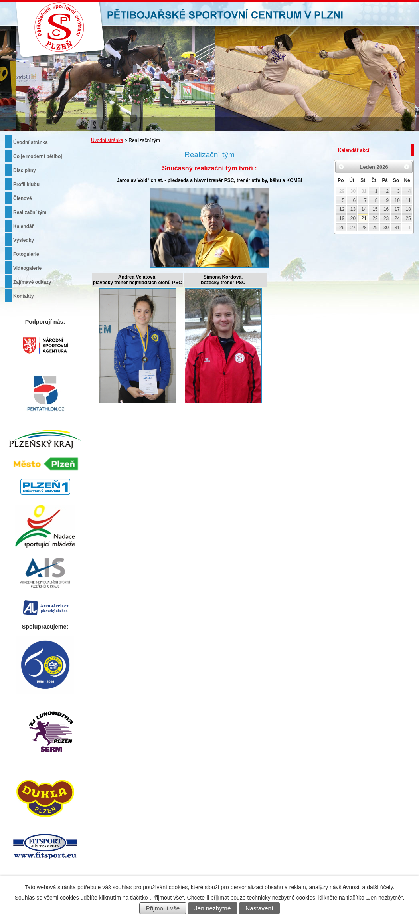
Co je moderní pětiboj (37, 156)
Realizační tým (29, 212)
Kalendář (23, 226)
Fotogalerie (26, 254)
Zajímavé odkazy (32, 282)
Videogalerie (27, 268)
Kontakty (23, 296)
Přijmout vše (163, 908)
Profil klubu (26, 184)
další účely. (380, 887)
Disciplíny (24, 170)
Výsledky (23, 240)
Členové (22, 198)
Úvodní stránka (107, 140)
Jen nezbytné (212, 908)
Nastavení (259, 908)
